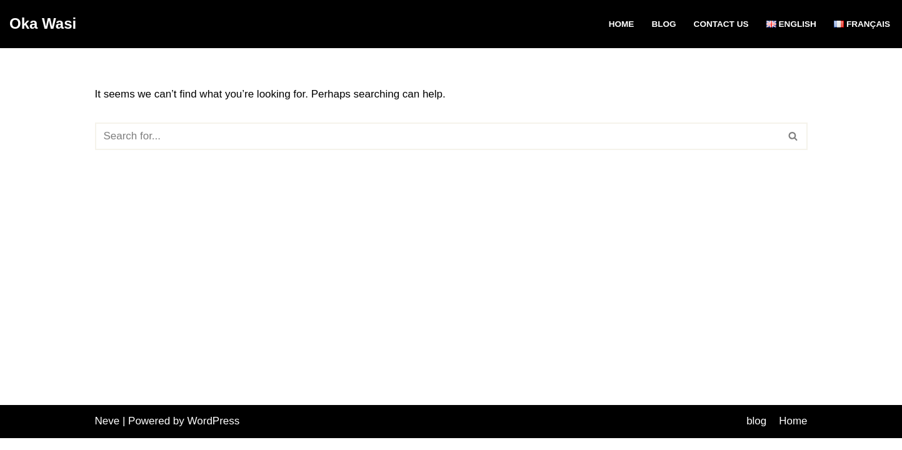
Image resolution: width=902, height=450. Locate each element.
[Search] (437, 136)
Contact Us (720, 24)
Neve (107, 433)
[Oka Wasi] (42, 24)
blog (663, 24)
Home (621, 24)
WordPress (214, 433)
